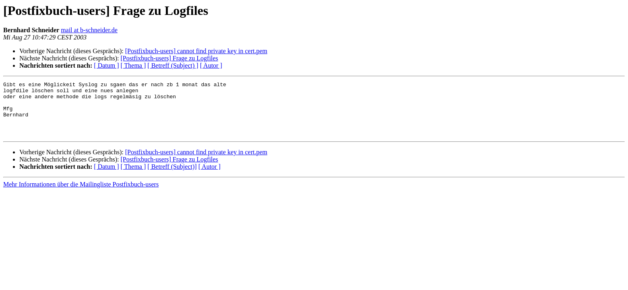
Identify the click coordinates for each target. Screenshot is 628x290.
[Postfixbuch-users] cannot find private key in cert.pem (196, 51)
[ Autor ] (211, 65)
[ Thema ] (133, 65)
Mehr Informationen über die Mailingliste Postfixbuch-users (81, 195)
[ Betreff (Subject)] (171, 177)
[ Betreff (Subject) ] (172, 65)
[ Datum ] (106, 65)
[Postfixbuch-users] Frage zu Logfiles (169, 58)
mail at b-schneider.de (89, 30)
